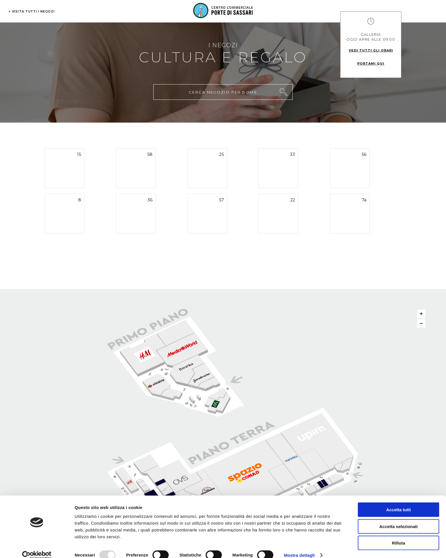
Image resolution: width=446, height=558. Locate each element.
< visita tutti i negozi (32, 11)
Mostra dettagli (299, 546)
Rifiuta (398, 534)
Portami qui (370, 63)
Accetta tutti (398, 501)
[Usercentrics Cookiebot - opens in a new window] (37, 547)
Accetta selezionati (398, 518)
